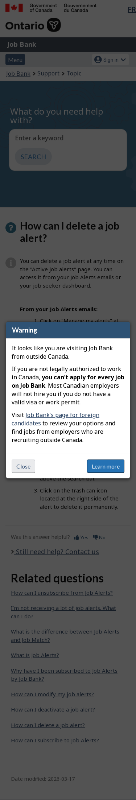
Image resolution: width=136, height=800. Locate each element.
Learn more (106, 466)
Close (23, 466)
